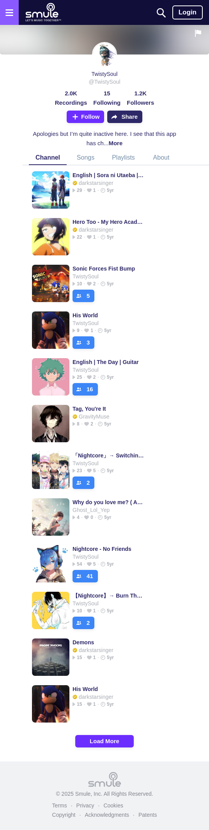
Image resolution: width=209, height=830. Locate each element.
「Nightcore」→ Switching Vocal (108, 455)
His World (85, 315)
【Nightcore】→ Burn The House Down (108, 596)
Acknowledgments (107, 815)
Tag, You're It (89, 409)
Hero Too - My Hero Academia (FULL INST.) (108, 222)
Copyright (64, 815)
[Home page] (43, 12)
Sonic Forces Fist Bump (104, 269)
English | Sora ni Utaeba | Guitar (108, 175)
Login (188, 12)
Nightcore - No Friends (102, 549)
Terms (59, 805)
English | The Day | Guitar (106, 362)
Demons (83, 642)
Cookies (113, 805)
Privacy (85, 805)
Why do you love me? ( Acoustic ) (108, 502)
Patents (147, 815)
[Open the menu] (9, 12)
